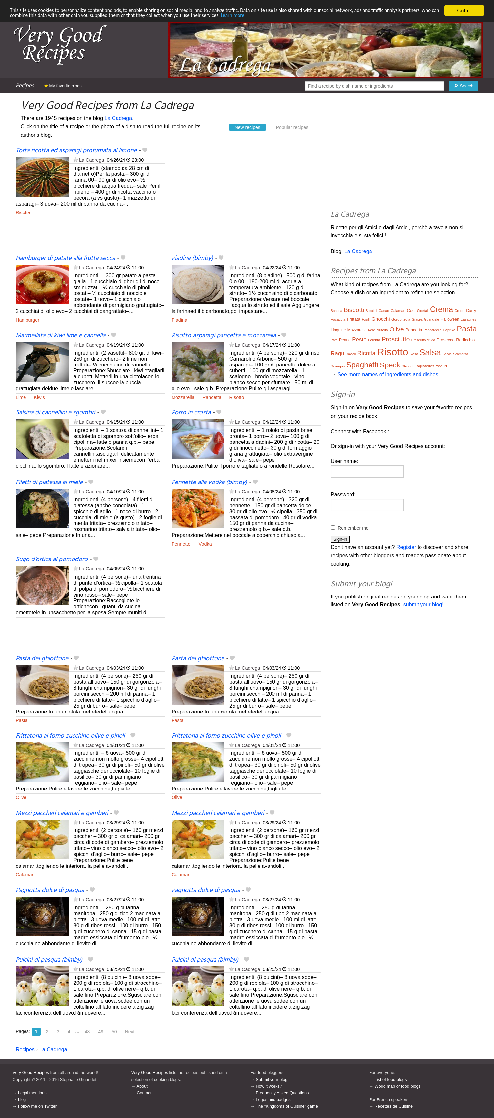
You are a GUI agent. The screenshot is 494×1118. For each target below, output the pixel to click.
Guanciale (431, 319)
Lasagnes (468, 319)
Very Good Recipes (31, 1072)
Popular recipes (292, 127)
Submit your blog (271, 1079)
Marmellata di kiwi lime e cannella (60, 336)
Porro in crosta (191, 413)
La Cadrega (118, 118)
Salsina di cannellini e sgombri (55, 413)
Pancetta (212, 397)
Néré (371, 330)
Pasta (22, 720)
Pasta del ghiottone (42, 659)
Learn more (318, 16)
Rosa (414, 354)
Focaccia (338, 319)
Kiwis (39, 397)
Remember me (353, 528)
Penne (345, 340)
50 (114, 1031)
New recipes (247, 127)
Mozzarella (183, 397)
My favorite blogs (63, 85)
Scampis (338, 366)
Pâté (334, 340)
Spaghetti (362, 365)
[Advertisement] (246, 200)
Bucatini (371, 311)
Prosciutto (396, 339)
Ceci (411, 310)
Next (130, 1031)
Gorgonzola (400, 319)
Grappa (417, 319)
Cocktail (423, 311)
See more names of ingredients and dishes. (388, 374)
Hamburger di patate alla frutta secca (65, 258)
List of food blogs (391, 1079)
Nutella (382, 330)
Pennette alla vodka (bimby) (209, 482)
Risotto (236, 397)
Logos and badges (273, 1099)
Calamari (25, 874)
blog (22, 1099)
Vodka (205, 544)
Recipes (25, 85)
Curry (471, 310)
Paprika (449, 330)
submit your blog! (423, 604)
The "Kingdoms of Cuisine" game (287, 1106)
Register (406, 547)
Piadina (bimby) (192, 258)
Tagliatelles (424, 366)
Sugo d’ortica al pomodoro (52, 559)
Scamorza (460, 354)
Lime (21, 397)
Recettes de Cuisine (394, 1106)
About (141, 1086)
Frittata (353, 319)
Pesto (359, 339)
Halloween (450, 319)
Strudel (407, 366)
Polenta (374, 340)
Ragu (337, 353)
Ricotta (23, 212)
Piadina (179, 320)
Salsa (430, 352)
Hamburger (27, 320)
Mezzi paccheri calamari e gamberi (62, 813)
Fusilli (366, 319)
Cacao (384, 311)
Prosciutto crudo (423, 340)
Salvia (447, 354)
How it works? (269, 1086)
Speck (390, 365)
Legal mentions (32, 1092)
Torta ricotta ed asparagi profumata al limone (76, 151)
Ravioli (351, 354)
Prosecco (446, 339)
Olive (21, 797)
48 (87, 1031)
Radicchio (465, 339)
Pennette (181, 544)
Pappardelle (432, 330)
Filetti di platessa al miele (49, 482)
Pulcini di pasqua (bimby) (49, 960)
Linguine (338, 330)
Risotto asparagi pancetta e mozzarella (224, 336)
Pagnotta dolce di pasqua (50, 890)
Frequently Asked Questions (282, 1092)
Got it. (464, 10)
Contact (144, 1092)
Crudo (459, 311)
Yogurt (441, 366)
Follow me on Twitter (37, 1106)
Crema (441, 309)
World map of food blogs (397, 1086)
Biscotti (354, 309)
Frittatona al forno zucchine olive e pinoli (70, 736)
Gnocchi (380, 319)
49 (100, 1031)
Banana (336, 311)
